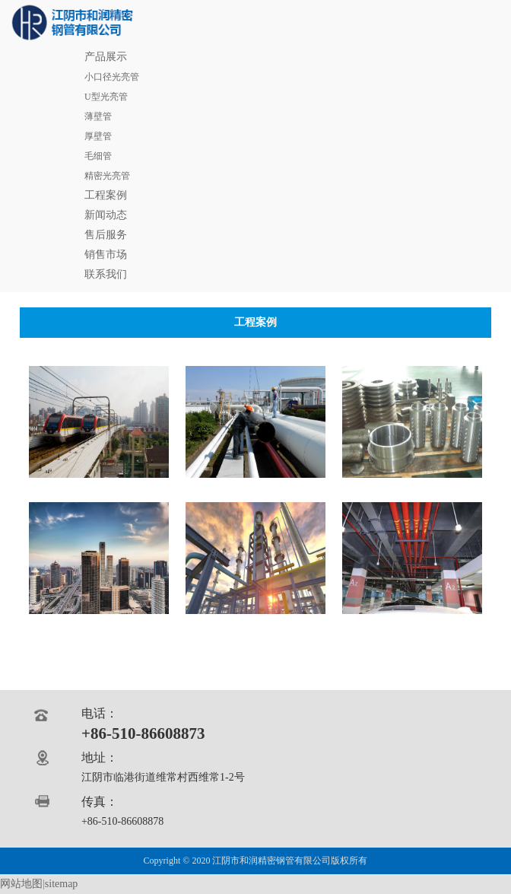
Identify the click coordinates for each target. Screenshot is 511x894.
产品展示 (105, 56)
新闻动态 (105, 215)
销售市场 (105, 254)
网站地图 (21, 883)
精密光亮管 (107, 175)
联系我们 (105, 274)
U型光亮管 (106, 96)
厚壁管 (98, 136)
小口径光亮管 (111, 77)
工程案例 (105, 195)
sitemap (61, 883)
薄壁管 (98, 116)
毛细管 (98, 156)
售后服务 (105, 234)
